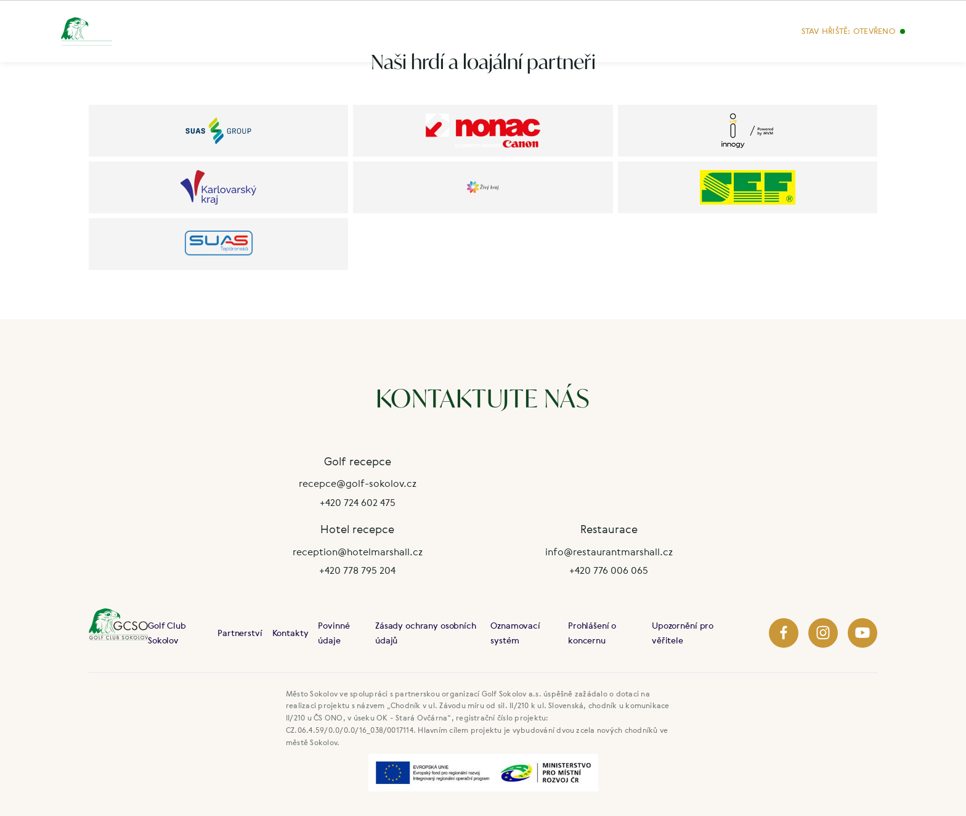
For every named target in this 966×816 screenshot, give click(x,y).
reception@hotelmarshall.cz (358, 551)
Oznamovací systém (515, 632)
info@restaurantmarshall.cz (609, 551)
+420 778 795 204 (357, 570)
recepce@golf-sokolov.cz (357, 483)
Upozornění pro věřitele (682, 632)
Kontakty (290, 633)
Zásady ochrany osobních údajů (425, 632)
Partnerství (239, 633)
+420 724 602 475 (358, 502)
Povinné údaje (333, 632)
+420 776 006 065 (608, 570)
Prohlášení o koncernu (592, 632)
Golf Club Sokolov (167, 632)
